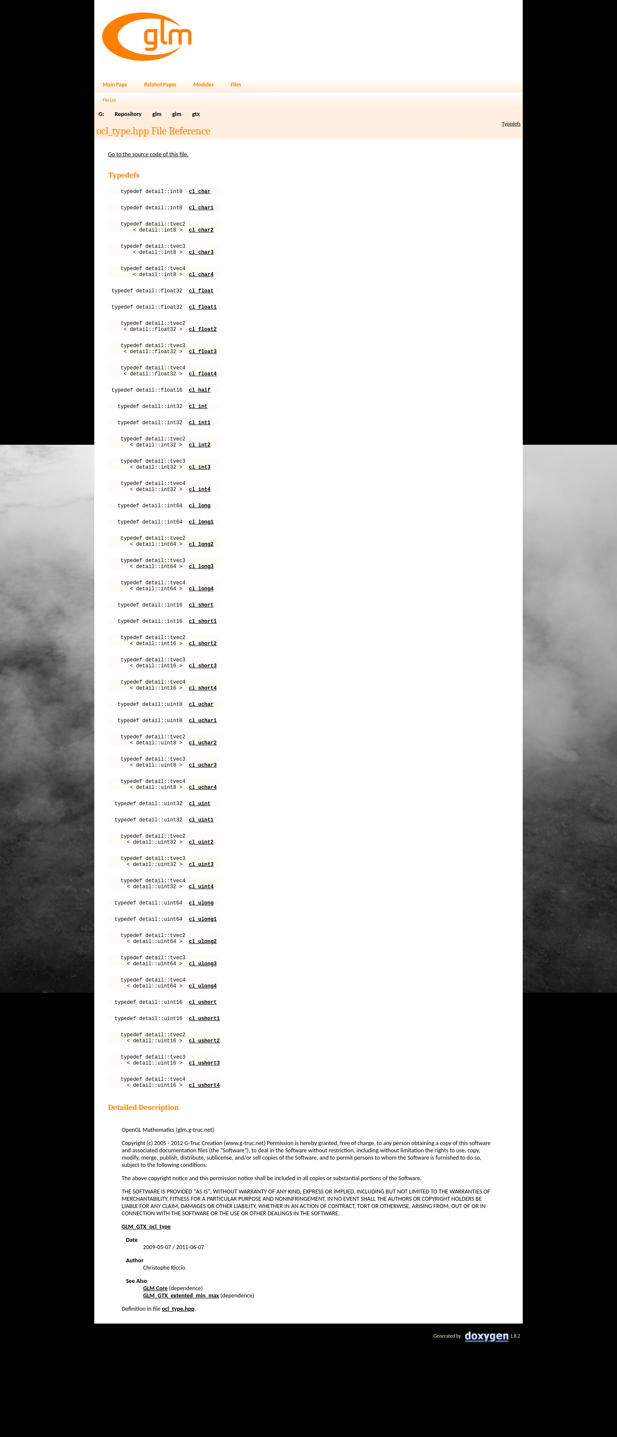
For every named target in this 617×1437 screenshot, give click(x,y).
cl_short (201, 648)
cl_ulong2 (203, 1019)
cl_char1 (201, 210)
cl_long (199, 538)
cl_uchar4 (203, 850)
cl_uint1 (201, 885)
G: (101, 114)
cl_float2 (203, 344)
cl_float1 (203, 319)
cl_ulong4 (203, 1069)
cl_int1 (199, 446)
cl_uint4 (201, 959)
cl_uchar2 (203, 800)
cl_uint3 (201, 934)
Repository (128, 114)
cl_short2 (203, 690)
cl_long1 (201, 556)
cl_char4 (201, 284)
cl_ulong (201, 977)
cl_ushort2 (204, 1129)
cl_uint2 (201, 909)
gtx (196, 114)
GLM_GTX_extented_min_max (181, 1389)
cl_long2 (201, 581)
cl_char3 (201, 259)
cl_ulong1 (203, 994)
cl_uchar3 (203, 825)
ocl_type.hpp (178, 1402)
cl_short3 (203, 715)
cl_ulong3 (203, 1044)
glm (157, 114)
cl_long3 (201, 606)
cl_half (199, 411)
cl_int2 (199, 471)
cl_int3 (199, 496)
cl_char (199, 192)
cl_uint (199, 867)
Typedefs (511, 124)
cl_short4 (203, 740)
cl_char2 (201, 234)
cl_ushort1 (204, 1104)
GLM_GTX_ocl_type (146, 1320)
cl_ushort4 (204, 1178)
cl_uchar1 (203, 775)
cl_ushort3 (204, 1153)
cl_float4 (203, 394)
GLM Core (155, 1382)
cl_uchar (201, 758)
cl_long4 (201, 630)
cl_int (198, 429)
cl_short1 (203, 665)
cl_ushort (203, 1086)
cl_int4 (199, 521)
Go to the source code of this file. (148, 154)
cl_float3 (203, 369)
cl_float (201, 302)
